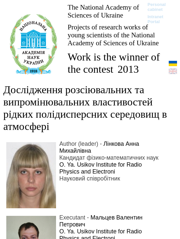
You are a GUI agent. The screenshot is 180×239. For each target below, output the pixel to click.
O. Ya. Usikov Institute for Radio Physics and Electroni (100, 168)
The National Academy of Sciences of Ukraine (103, 11)
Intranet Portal (155, 19)
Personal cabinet (157, 7)
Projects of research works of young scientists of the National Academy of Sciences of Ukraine (113, 35)
